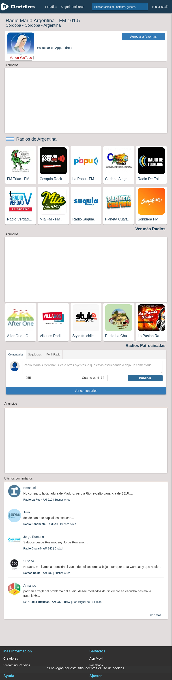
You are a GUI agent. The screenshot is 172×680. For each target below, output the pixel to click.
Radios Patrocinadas (146, 345)
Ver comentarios (86, 390)
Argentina (52, 25)
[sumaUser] (116, 378)
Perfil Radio (53, 354)
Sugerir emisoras (72, 7)
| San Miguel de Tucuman (62, 602)
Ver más (155, 615)
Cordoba (13, 25)
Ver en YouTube (21, 57)
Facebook (96, 665)
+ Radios (51, 7)
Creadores (10, 658)
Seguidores (35, 354)
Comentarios (15, 354)
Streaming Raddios (16, 665)
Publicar (145, 378)
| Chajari (43, 548)
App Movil (96, 658)
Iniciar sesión (161, 7)
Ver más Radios (150, 229)
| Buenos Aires (46, 499)
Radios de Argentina (36, 139)
